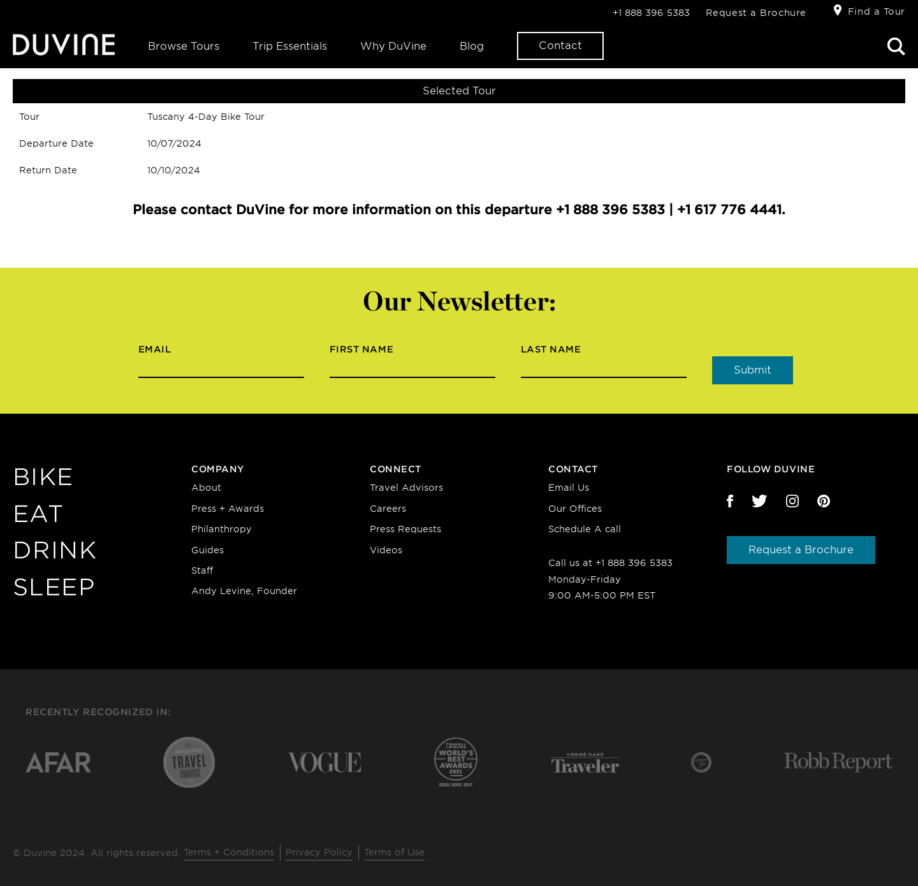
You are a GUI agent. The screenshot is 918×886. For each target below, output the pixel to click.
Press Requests (405, 529)
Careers (388, 509)
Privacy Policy (319, 852)
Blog (472, 46)
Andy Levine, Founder (244, 591)
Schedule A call (584, 529)
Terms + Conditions (229, 852)
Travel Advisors (406, 488)
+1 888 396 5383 (651, 13)
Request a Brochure (756, 13)
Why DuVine (393, 46)
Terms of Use (394, 852)
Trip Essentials (289, 46)
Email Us (568, 488)
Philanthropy (221, 529)
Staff (202, 570)
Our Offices (575, 509)
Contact (560, 46)
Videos (386, 550)
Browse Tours (183, 46)
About (206, 488)
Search (896, 46)
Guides (207, 550)
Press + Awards (227, 509)
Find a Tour (876, 11)
